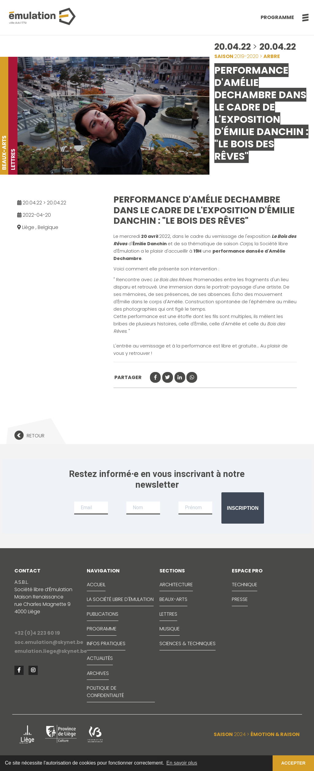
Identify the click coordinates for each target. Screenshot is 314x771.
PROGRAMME (102, 628)
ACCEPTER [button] (293, 763)
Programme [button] (277, 17)
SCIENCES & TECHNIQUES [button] (187, 643)
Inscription (242, 508)
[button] (302, 17)
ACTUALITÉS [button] (100, 658)
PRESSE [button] (240, 599)
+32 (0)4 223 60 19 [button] (37, 633)
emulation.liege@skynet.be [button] (48, 651)
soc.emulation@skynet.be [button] (48, 642)
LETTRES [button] (168, 614)
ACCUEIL (96, 584)
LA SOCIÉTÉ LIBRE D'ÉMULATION (120, 599)
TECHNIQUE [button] (244, 584)
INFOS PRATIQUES (106, 643)
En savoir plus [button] (182, 762)
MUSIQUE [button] (169, 628)
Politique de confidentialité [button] (105, 691)
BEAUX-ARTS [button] (173, 599)
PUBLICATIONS (102, 614)
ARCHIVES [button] (98, 673)
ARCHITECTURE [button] (176, 584)
